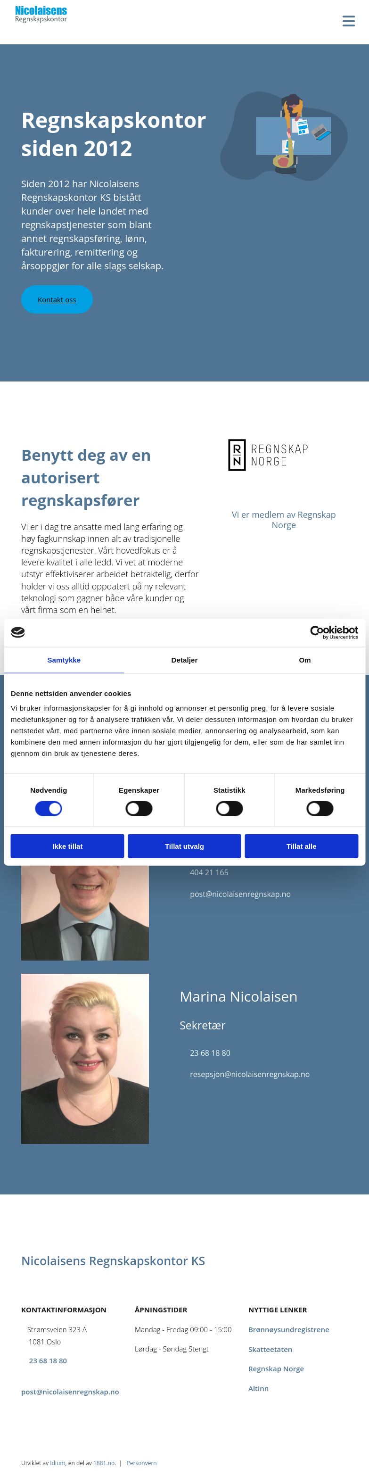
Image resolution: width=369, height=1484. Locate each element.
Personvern (141, 1463)
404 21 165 (209, 872)
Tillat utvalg (184, 846)
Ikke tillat (67, 846)
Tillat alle (302, 846)
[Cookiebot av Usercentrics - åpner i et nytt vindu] (317, 632)
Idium (57, 1463)
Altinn (258, 1388)
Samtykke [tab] (64, 659)
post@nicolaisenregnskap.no (240, 894)
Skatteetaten (270, 1349)
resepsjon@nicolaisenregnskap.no (251, 1074)
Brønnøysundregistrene (288, 1329)
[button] (57, 299)
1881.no (104, 1463)
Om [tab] (305, 659)
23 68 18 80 (210, 1053)
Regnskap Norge (276, 1368)
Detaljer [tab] (185, 659)
